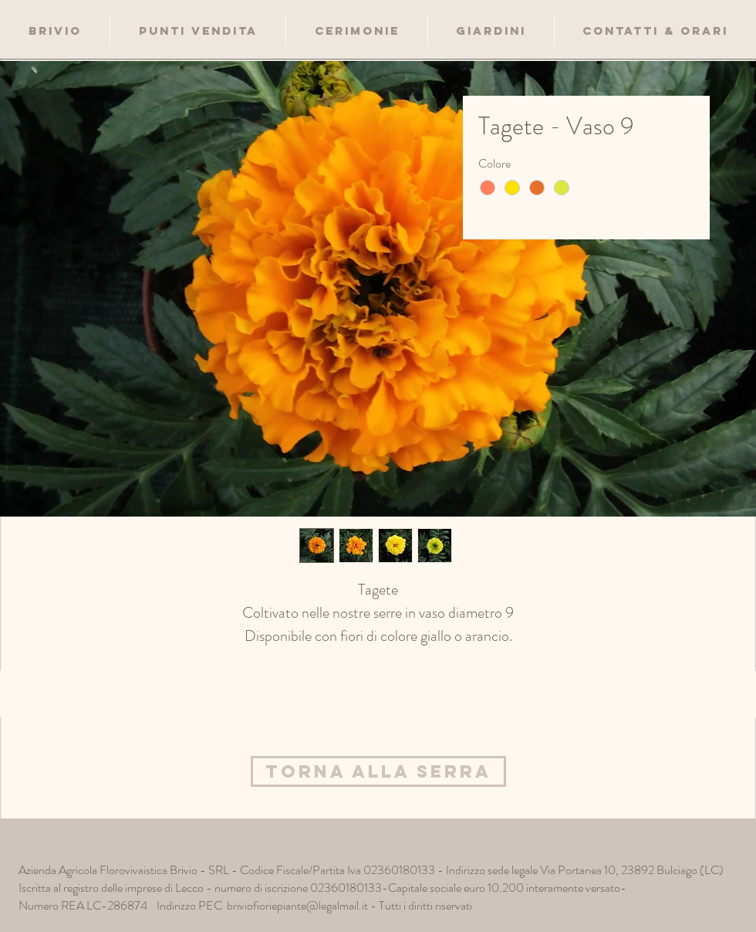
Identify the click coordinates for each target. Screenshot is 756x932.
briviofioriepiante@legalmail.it (297, 905)
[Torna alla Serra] (378, 771)
